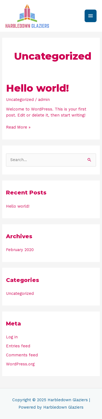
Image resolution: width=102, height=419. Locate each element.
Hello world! (37, 88)
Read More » (18, 127)
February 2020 (20, 249)
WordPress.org (20, 364)
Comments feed (22, 355)
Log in (12, 336)
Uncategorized (20, 99)
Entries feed (18, 346)
